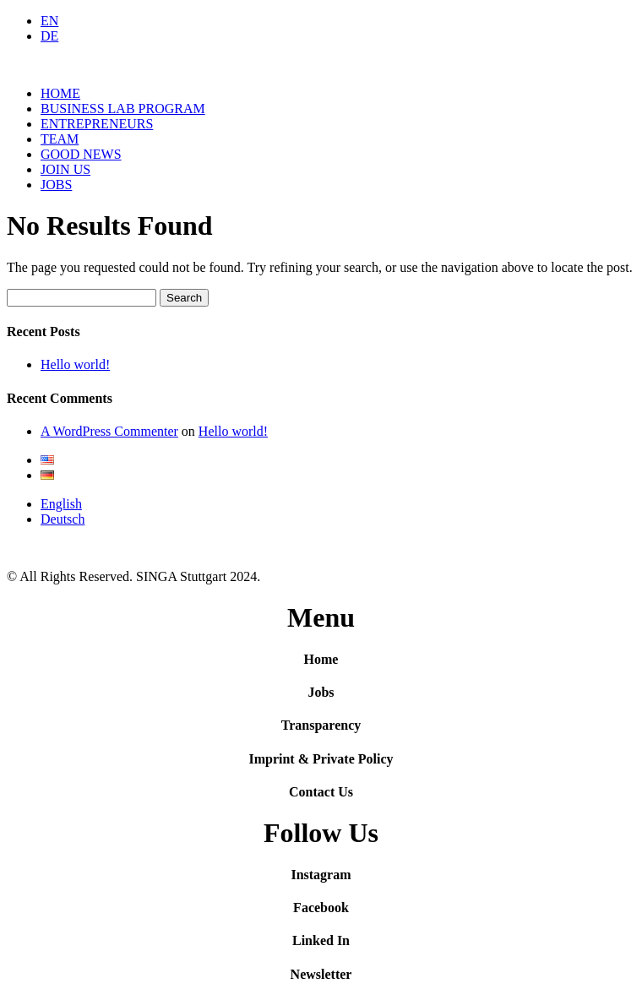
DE (49, 36)
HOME (60, 93)
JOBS (56, 184)
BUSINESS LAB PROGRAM (123, 108)
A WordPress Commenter (109, 431)
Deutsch (62, 519)
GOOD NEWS (81, 154)
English (61, 504)
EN (49, 21)
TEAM (60, 139)
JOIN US (65, 169)
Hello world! (75, 364)
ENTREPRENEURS (97, 124)
